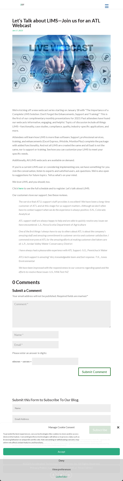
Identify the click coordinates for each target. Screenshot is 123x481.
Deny (61, 460)
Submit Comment (94, 372)
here (21, 188)
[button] (118, 427)
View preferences (61, 469)
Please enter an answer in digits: (29, 352)
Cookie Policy (61, 476)
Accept (61, 451)
